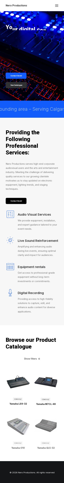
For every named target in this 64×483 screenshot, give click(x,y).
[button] (56, 5)
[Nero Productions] (16, 5)
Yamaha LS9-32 (18, 418)
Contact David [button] (16, 76)
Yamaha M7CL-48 (46, 419)
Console (18, 414)
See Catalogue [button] (16, 85)
